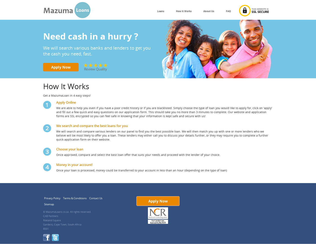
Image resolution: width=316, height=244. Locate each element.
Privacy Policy (52, 198)
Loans (160, 11)
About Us (208, 11)
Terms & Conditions (75, 198)
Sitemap (49, 204)
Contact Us (95, 198)
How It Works (184, 11)
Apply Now (61, 67)
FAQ (228, 11)
